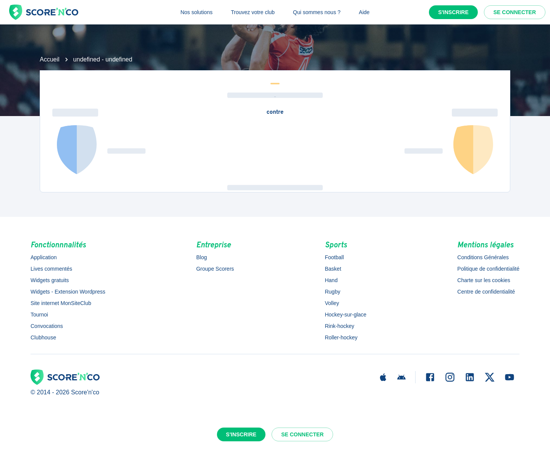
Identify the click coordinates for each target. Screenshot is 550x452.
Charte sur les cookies (483, 280)
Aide (364, 12)
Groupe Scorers (215, 269)
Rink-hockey (339, 326)
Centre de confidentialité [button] (486, 292)
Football (334, 257)
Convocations (47, 326)
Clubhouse (43, 337)
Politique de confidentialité (488, 269)
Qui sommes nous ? (317, 12)
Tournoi (39, 315)
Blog (201, 257)
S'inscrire (453, 12)
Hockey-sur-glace (345, 315)
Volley (332, 303)
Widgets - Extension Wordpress (68, 292)
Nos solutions (196, 12)
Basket (333, 269)
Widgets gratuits (50, 280)
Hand (331, 280)
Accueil (50, 59)
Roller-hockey (341, 337)
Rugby (332, 292)
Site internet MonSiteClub (61, 303)
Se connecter (514, 12)
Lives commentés (51, 269)
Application (44, 257)
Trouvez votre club (253, 12)
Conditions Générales (483, 257)
